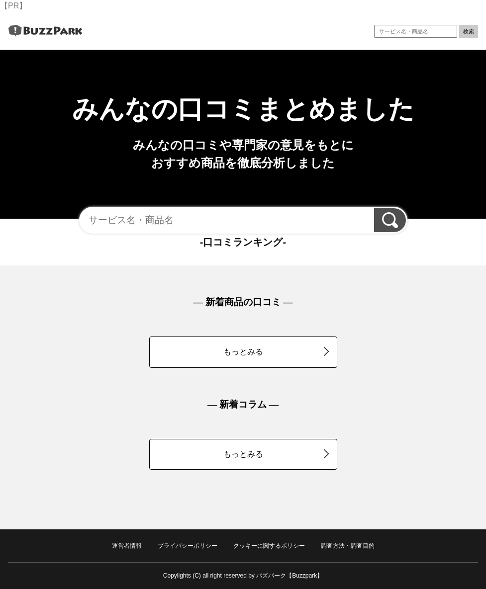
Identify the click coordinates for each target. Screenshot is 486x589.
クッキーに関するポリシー (269, 545)
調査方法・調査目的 (348, 545)
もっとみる (276, 351)
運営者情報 (127, 545)
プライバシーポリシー (187, 545)
